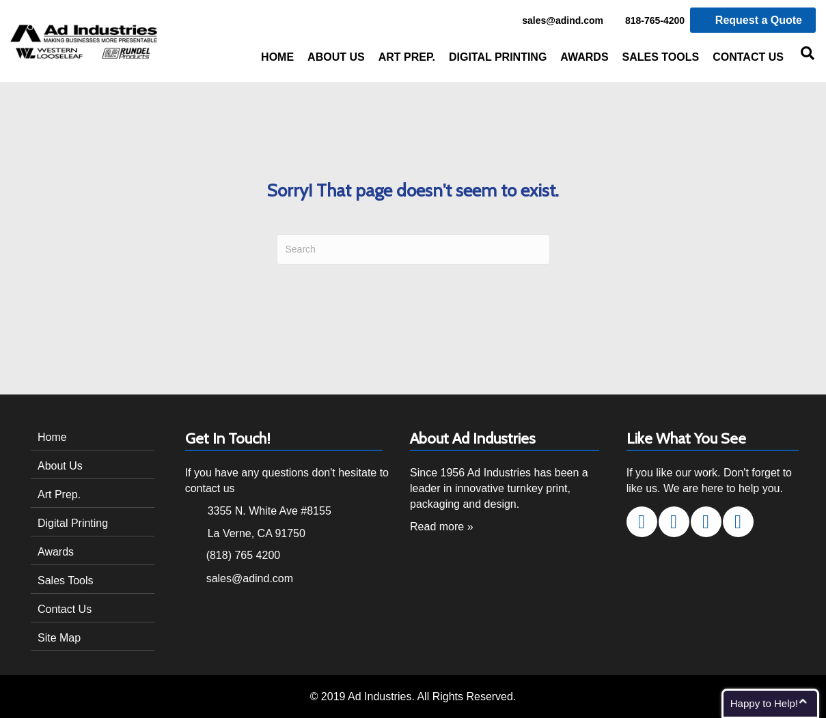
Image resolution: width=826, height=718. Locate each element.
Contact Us (748, 57)
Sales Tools (661, 57)
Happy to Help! (764, 703)
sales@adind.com (555, 21)
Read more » (441, 526)
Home (277, 57)
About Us (336, 57)
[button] (642, 521)
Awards (584, 57)
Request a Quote (753, 20)
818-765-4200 (647, 21)
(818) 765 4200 (243, 555)
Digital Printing (498, 57)
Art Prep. (406, 57)
